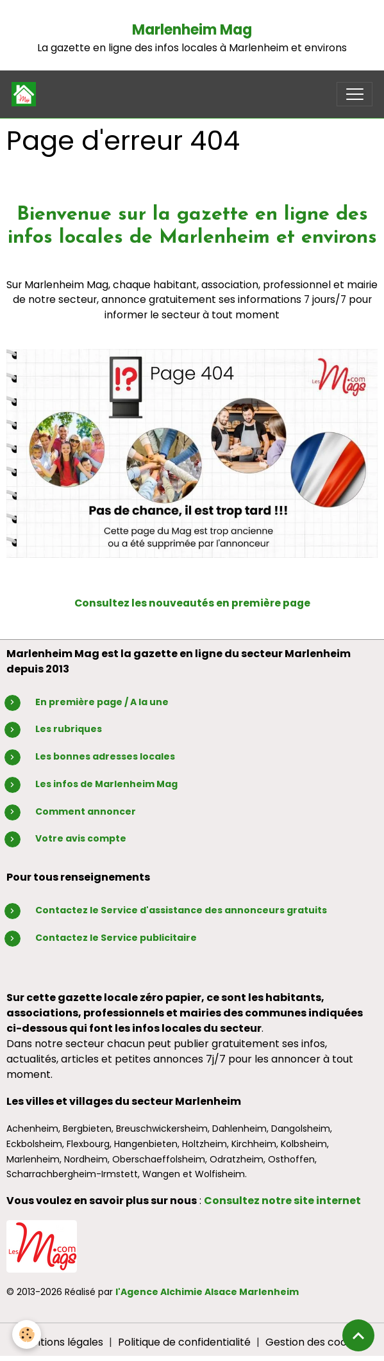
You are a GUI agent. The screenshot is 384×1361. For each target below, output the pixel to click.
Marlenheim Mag (192, 30)
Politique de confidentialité (184, 1342)
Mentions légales (61, 1342)
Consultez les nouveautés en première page (192, 603)
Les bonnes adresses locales (105, 756)
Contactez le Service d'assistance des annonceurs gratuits (181, 910)
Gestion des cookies (315, 1342)
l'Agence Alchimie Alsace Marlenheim (207, 1291)
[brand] (27, 94)
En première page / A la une (102, 702)
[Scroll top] (358, 1335)
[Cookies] (27, 1334)
